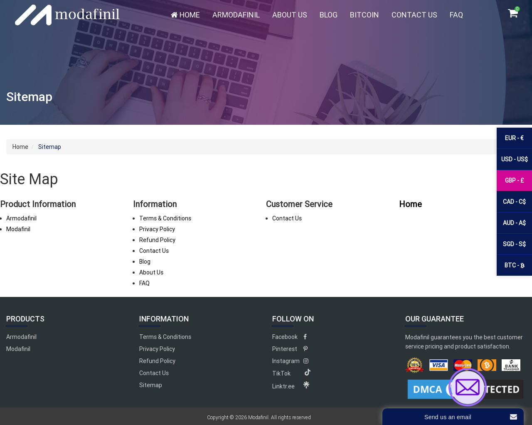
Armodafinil (236, 15)
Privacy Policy (157, 229)
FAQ (456, 15)
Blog (328, 15)
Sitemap (150, 385)
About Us (289, 15)
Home (185, 15)
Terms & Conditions (165, 218)
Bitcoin (364, 15)
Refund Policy (157, 240)
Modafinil (18, 229)
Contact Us (414, 15)
